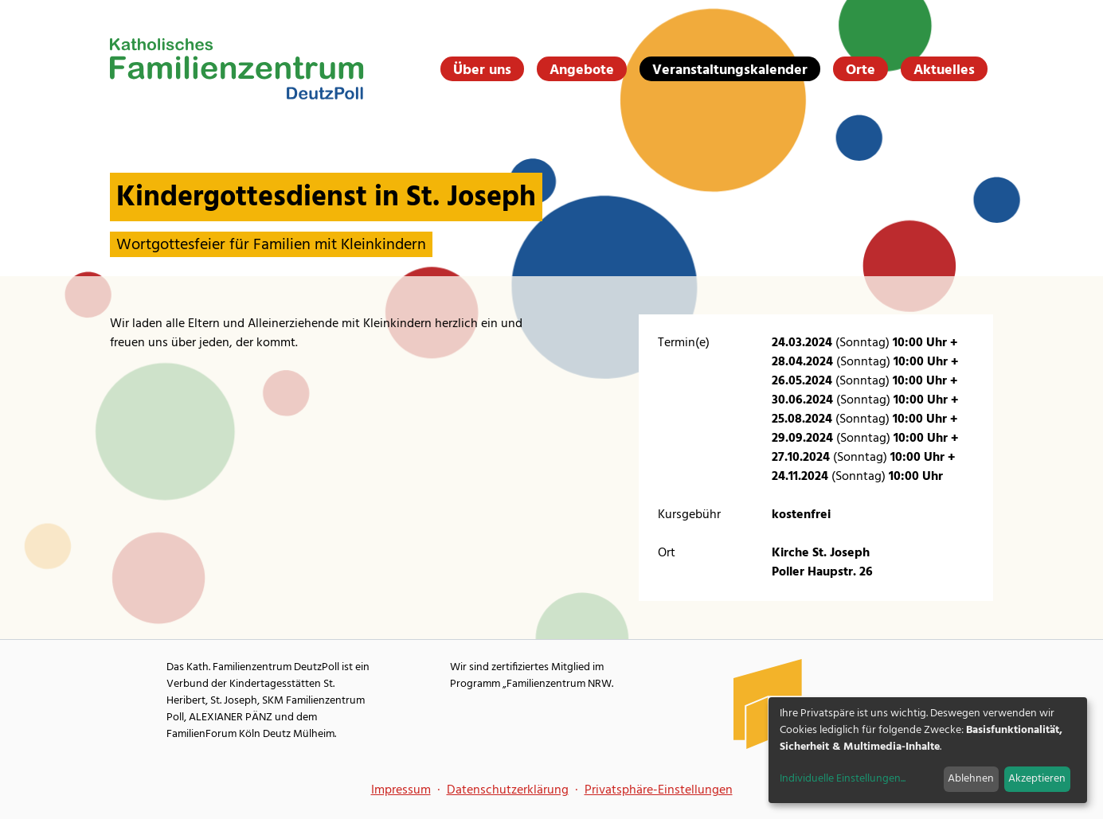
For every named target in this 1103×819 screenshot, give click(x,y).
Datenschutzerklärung (508, 790)
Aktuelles (944, 70)
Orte (860, 70)
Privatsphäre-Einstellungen (659, 790)
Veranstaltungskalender (730, 70)
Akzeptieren (1037, 779)
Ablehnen (971, 779)
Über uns (482, 70)
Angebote (582, 70)
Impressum (401, 790)
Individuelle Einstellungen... (842, 778)
